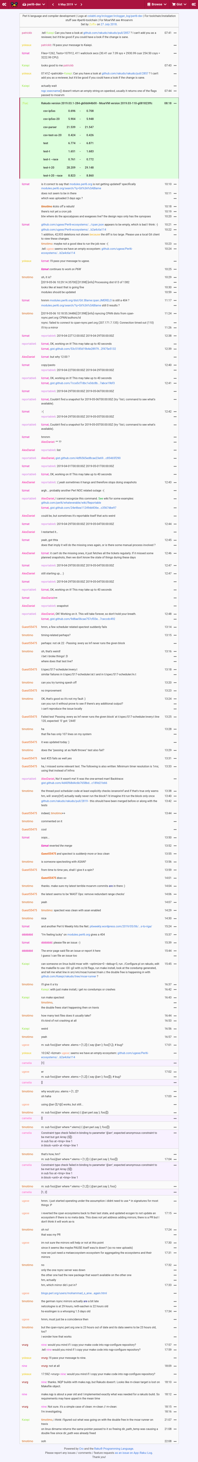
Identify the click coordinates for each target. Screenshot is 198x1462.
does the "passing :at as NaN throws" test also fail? (72, 750)
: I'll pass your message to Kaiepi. (66, 45)
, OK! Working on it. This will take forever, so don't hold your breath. (88, 614)
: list (51, 450)
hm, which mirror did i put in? (59, 1285)
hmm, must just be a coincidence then (64, 1319)
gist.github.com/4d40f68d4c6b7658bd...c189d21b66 (74, 783)
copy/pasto (48, 365)
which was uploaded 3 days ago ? (62, 198)
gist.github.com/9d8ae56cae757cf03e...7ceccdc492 (82, 619)
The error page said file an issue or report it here (70, 950)
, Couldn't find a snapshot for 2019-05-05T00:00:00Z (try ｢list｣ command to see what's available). (98, 426)
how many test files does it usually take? (66, 1015)
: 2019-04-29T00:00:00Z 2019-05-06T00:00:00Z (77, 391)
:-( (42, 411)
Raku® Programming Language (113, 1448)
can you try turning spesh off (59, 682)
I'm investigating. (51, 1411)
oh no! (45, 1229)
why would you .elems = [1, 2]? (60, 1091)
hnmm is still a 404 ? (85, 300)
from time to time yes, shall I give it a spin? (67, 870)
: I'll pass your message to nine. (63, 1358)
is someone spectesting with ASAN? (63, 861)
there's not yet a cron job (56, 211)
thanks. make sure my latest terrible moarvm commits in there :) (83, 886)
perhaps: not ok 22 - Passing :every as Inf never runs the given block (83, 643)
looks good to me (57, 65)
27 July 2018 (109, 24)
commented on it (51, 821)
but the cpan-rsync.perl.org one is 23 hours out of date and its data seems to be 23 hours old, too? (98, 1329)
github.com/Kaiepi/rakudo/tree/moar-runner (68, 976)
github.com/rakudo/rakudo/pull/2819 (64, 801)
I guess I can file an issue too (59, 955)
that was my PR (50, 1234)
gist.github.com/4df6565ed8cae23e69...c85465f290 (88, 458)
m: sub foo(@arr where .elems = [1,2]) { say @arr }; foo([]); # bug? (81, 1076)
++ (49, 598)
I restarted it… (49, 532)
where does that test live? (57, 661)
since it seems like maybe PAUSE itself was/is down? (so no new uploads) (87, 1247)
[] (42, 1082)
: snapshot (55, 606)
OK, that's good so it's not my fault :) (63, 698)
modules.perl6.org (81, 184)
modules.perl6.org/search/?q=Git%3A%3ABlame (71, 188)
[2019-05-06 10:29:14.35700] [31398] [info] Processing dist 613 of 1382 (85, 282)
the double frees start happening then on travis (70, 1007)
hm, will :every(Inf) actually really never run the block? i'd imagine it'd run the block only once (98, 796)
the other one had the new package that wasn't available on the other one (86, 1275)
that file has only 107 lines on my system (66, 734)
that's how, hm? (50, 1154)
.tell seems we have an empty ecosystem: (87, 251)
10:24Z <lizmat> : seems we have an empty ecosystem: (95, 1055)
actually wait (49, 85)
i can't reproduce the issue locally (61, 708)
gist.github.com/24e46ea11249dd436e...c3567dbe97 (83, 507)
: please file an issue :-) (60, 942)
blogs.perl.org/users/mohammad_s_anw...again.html (74, 1293)
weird (44, 1028)
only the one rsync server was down (63, 1270)
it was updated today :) (55, 742)
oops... (45, 837)
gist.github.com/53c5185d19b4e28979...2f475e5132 (83, 348)
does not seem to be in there (59, 193)
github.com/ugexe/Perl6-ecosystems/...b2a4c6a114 (73, 229)
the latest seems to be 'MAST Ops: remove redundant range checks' (83, 894)
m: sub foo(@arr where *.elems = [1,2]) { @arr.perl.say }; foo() (78, 1186)
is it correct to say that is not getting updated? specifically (88, 186)
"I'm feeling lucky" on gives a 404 (73, 934)
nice (43, 918)
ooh (43, 1441)
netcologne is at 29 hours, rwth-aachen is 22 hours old (74, 1306)
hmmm (45, 437)
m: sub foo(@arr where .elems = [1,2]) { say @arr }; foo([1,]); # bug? (82, 1045)
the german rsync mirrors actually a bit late (70, 1301)
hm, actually (48, 1280)
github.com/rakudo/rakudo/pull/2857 (106, 33)
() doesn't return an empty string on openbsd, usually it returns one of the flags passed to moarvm (99, 93)
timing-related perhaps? (56, 635)
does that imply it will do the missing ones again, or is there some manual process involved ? (98, 545)
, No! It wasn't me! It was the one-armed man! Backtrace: (82, 781)
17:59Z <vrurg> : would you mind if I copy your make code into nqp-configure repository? (98, 1374)
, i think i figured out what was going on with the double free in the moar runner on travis (97, 1422)
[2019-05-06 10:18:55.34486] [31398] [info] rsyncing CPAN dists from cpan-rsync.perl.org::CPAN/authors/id (87, 315)
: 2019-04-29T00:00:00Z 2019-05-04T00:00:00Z (77, 524)
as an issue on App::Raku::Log (133, 1453)
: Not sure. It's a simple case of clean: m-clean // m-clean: (79, 1406)
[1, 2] (44, 1192)
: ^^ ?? (51, 442)
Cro (81, 1448)
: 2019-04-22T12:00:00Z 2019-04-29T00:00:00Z (77, 335)
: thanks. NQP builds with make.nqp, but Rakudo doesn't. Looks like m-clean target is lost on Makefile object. (100, 1384)
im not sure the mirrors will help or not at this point (72, 1242)
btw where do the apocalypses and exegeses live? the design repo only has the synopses (96, 216)
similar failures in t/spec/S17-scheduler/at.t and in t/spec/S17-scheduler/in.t (88, 674)
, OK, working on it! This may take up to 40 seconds (76, 343)
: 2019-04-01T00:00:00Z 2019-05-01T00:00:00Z (77, 466)
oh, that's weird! (50, 651)
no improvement (51, 690)
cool (44, 829)
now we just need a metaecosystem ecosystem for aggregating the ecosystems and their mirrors (96, 1255)
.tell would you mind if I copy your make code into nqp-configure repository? (91, 1349)
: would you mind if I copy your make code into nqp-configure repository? (88, 1344)
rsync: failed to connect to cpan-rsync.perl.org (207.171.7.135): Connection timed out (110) (97, 322)
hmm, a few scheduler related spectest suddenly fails (74, 627)
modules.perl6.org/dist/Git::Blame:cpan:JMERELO (81, 300)
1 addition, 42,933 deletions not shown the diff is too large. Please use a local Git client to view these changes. (100, 236)
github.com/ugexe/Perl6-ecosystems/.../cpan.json (72, 224)
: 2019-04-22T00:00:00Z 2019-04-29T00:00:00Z (77, 370)
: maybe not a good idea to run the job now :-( (74, 243)
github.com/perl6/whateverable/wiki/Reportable (71, 502)
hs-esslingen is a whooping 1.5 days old (66, 1311)
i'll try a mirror (49, 327)
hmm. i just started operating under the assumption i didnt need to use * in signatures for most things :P (99, 1203)
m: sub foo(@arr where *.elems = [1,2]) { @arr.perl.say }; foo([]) (79, 1159)
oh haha (46, 1096)
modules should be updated (58, 292)
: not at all (50, 1366)
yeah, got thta (49, 540)
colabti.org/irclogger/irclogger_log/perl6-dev (115, 16)
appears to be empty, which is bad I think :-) (99, 224)
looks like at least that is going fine (62, 287)
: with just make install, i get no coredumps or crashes (78, 989)
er (42, 1071)
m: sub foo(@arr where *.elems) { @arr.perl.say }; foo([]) (75, 1127)
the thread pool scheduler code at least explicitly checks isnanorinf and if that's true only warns (100, 791)
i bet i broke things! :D (54, 656)
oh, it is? (46, 277)
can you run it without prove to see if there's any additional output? (82, 703)
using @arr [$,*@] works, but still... (62, 1104)
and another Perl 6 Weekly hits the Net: (96, 926)
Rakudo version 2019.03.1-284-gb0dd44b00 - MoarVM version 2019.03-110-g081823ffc (96, 140)
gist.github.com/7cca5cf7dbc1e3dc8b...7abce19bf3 (82, 383)
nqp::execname (50, 91)
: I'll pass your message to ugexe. (65, 261)
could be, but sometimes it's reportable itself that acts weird (78, 515)
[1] (42, 1063)
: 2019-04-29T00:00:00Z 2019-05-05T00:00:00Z (77, 416)
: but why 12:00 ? (55, 356)
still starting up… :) (52, 573)
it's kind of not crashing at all (59, 1020)
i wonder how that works (56, 1336)
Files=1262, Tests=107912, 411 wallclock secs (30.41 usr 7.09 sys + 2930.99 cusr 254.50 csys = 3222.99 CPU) (100, 55)
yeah (44, 902)
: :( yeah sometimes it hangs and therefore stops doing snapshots (89, 482)
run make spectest (52, 997)
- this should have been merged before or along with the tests (99, 803)
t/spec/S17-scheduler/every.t (59, 669)
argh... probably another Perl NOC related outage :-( (72, 490)
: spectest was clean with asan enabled (71, 910)
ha (42, 729)
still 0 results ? (80, 305)
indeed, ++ (53, 813)
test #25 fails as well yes (56, 758)
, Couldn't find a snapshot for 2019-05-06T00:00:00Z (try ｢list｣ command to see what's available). (98, 401)
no (42, 1265)
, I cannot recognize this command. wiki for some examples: (87, 500)
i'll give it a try (49, 984)
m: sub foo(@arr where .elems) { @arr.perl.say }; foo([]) (75, 1112)
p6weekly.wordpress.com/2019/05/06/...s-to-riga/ (121, 926)
